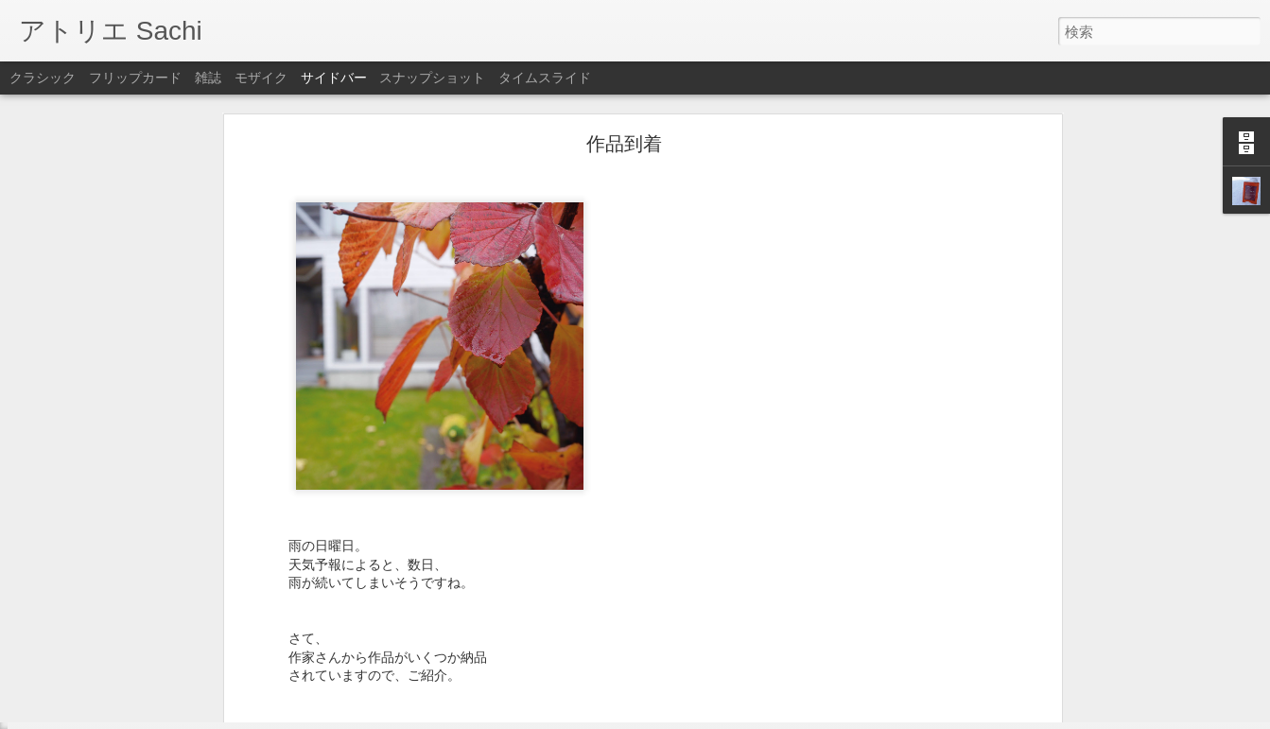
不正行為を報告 (750, 716)
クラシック (42, 77)
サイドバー (334, 77)
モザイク (261, 77)
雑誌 (208, 77)
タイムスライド (544, 77)
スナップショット (432, 77)
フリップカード (135, 77)
